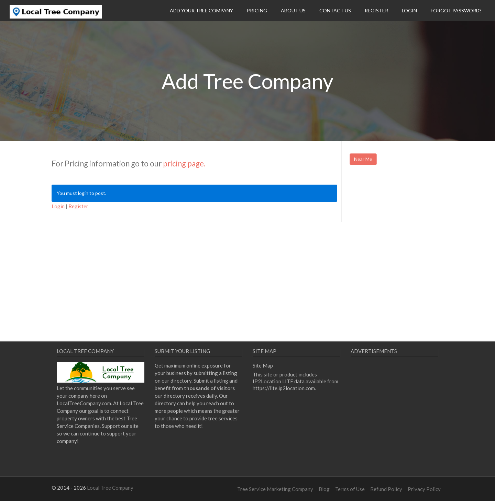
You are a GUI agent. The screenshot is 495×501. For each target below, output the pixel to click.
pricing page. (184, 163)
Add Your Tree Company (201, 10)
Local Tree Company (110, 488)
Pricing (257, 10)
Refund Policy (386, 489)
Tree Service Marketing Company (275, 489)
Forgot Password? (456, 10)
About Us (293, 10)
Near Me (363, 159)
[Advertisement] (407, 229)
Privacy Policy (424, 489)
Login (409, 10)
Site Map (263, 365)
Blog (324, 489)
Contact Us (335, 10)
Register (376, 10)
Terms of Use (350, 489)
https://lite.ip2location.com (284, 388)
